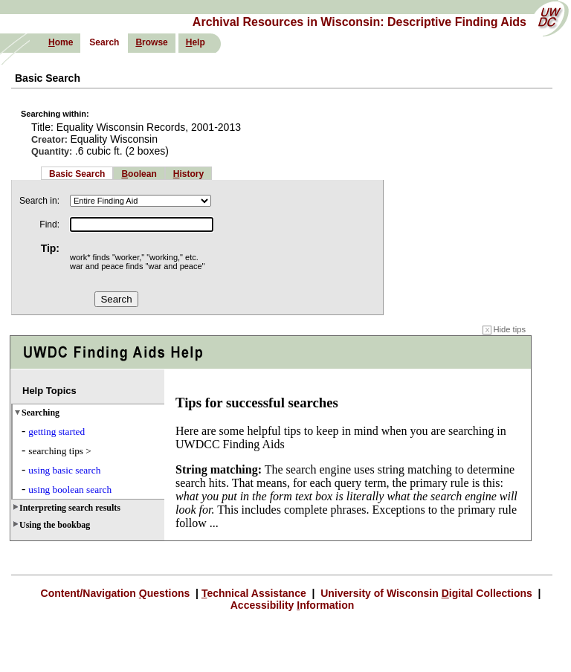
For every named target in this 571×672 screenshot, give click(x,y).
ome (60, 42)
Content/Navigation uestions (117, 593)
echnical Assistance (255, 593)
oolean (138, 174)
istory (188, 174)
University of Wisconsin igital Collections (426, 593)
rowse (151, 42)
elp (195, 42)
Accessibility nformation (292, 605)
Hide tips (504, 329)
